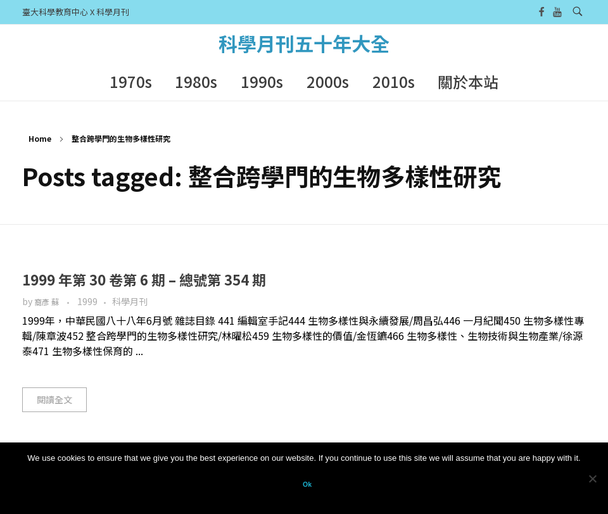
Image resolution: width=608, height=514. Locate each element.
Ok (307, 484)
